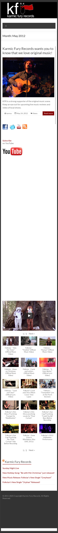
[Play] (29, 316)
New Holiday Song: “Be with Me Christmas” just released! (29, 473)
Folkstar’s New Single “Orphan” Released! (21, 482)
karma (9, 113)
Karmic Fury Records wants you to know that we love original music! (28, 50)
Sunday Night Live (11, 468)
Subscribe (7, 140)
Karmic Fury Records (18, 462)
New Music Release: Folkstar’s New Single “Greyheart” (27, 477)
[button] (31, 333)
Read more (48, 113)
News (35, 113)
